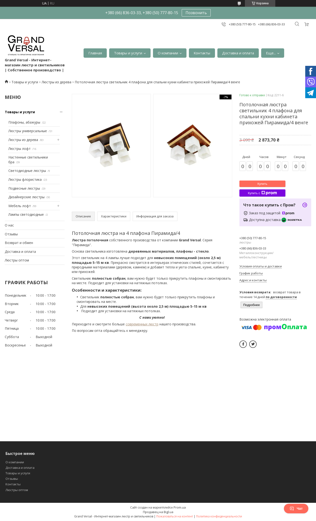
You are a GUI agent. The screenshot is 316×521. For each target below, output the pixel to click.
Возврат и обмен (19, 242)
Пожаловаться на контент (174, 516)
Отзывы (11, 234)
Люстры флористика (25, 179)
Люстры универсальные (27, 131)
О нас (9, 225)
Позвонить (196, 12)
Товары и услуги (128, 53)
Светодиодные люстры (27, 170)
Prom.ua (180, 507)
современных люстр (142, 324)
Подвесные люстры (24, 188)
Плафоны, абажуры (24, 122)
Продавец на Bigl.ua (158, 512)
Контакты (202, 53)
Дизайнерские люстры (26, 197)
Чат (296, 508)
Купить (262, 184)
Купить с (262, 193)
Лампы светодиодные (26, 214)
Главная (95, 53)
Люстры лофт (19, 148)
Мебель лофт (19, 206)
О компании (168, 53)
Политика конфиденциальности (219, 516)
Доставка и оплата (238, 53)
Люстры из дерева (56, 82)
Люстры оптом (17, 260)
